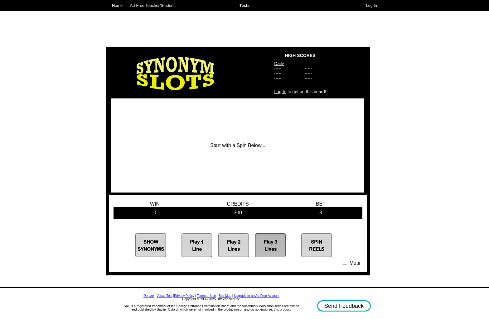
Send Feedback (344, 306)
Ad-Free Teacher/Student (152, 5)
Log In (371, 5)
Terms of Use (206, 296)
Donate (148, 296)
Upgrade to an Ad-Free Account (256, 296)
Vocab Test (164, 296)
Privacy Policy (184, 296)
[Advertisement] (237, 26)
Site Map (225, 296)
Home (117, 5)
